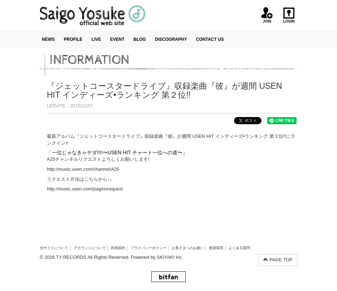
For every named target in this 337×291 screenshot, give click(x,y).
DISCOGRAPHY (171, 39)
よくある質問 (239, 248)
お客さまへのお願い (188, 248)
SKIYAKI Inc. (170, 257)
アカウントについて (90, 248)
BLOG (139, 39)
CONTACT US (210, 39)
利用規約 (118, 248)
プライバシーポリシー (148, 248)
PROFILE (73, 39)
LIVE (96, 39)
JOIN (267, 15)
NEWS (48, 39)
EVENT (117, 39)
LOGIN (289, 15)
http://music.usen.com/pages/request (85, 188)
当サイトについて (54, 248)
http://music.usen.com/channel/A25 (83, 169)
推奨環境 (216, 248)
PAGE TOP (278, 259)
